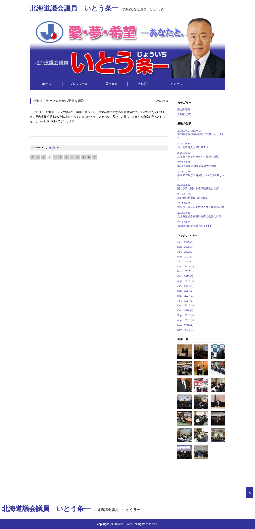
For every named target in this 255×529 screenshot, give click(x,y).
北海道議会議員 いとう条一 (99, 9)
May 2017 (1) (185, 290)
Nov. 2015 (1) (185, 330)
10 (89, 157)
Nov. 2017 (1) (185, 271)
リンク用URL (52, 147)
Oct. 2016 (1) (185, 310)
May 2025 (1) (185, 247)
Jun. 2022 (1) (185, 251)
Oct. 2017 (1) (185, 276)
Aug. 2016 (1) (185, 320)
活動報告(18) (184, 114)
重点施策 (111, 83)
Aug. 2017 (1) (185, 281)
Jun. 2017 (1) (185, 286)
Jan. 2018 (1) (185, 261)
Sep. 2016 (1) (185, 315)
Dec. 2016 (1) (185, 305)
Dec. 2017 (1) (185, 266)
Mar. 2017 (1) (185, 295)
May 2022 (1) (185, 256)
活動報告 (144, 83)
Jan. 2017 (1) (185, 300)
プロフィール (79, 83)
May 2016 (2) (185, 325)
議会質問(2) (183, 109)
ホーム (46, 83)
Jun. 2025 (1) (185, 242)
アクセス (176, 83)
